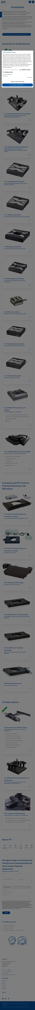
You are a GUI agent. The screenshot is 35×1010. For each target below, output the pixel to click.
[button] (17, 84)
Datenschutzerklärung (7, 74)
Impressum (5, 76)
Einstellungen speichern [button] (17, 81)
